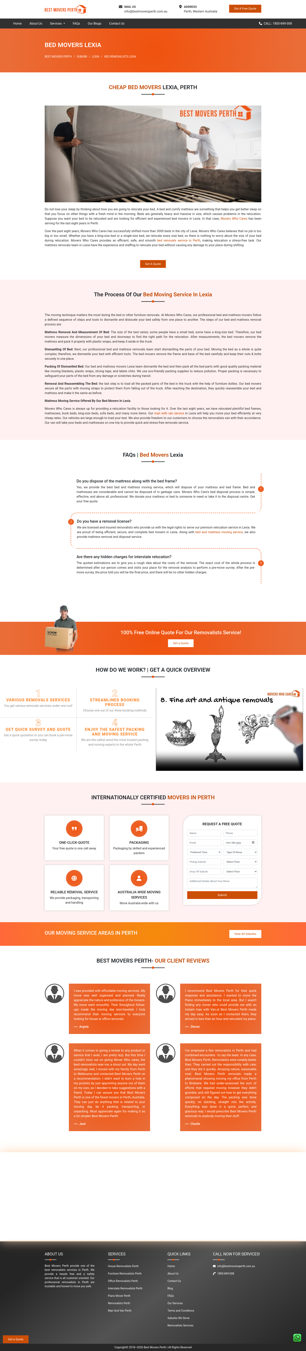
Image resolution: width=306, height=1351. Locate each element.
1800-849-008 (223, 1273)
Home (17, 23)
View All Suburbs (245, 934)
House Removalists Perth (123, 1266)
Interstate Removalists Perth (125, 1288)
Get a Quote (181, 643)
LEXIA (95, 56)
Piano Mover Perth (119, 1295)
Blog (170, 1288)
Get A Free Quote (245, 8)
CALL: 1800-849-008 (275, 23)
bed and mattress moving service (219, 532)
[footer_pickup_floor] (240, 862)
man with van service (169, 413)
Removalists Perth (119, 1303)
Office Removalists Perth (123, 1281)
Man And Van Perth (119, 1310)
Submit (222, 895)
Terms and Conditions (180, 1310)
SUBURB (82, 56)
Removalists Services (180, 1325)
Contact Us (117, 23)
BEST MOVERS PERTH (58, 56)
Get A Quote (153, 264)
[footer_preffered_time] (204, 852)
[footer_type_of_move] (240, 852)
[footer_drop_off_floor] (240, 871)
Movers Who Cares (234, 218)
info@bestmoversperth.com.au (145, 11)
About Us (35, 23)
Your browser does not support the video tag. (229, 729)
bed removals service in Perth (178, 240)
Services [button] (56, 23)
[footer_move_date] (240, 842)
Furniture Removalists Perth (124, 1273)
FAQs (76, 23)
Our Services (175, 1303)
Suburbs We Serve (178, 1318)
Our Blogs (94, 23)
